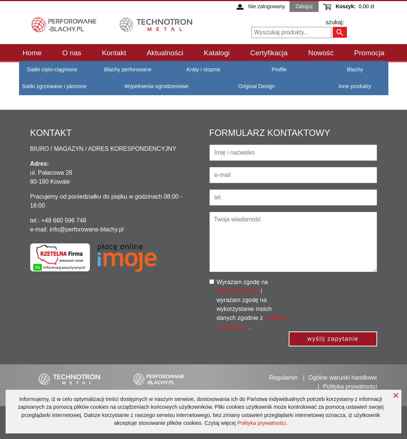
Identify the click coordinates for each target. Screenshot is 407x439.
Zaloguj (304, 6)
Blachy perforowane (127, 69)
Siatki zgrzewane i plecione (54, 86)
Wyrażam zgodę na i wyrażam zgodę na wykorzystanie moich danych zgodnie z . (251, 304)
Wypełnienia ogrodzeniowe (156, 86)
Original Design (256, 86)
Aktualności (165, 53)
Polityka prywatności (261, 423)
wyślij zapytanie (333, 339)
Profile (279, 69)
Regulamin (283, 377)
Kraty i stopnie (203, 69)
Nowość (321, 53)
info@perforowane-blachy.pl (86, 229)
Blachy (355, 69)
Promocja (369, 53)
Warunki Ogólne (238, 291)
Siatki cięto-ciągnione (52, 69)
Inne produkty (355, 86)
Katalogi (216, 53)
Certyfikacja (269, 53)
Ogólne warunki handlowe (342, 377)
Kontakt (114, 53)
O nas (71, 53)
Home (32, 53)
